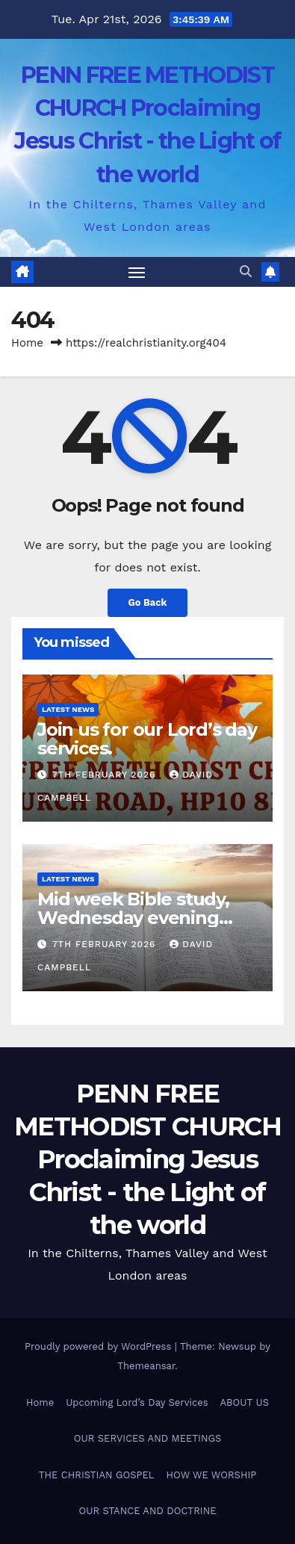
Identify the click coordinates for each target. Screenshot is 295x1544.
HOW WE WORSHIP (211, 1475)
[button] (246, 271)
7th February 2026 (105, 774)
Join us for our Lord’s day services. (147, 739)
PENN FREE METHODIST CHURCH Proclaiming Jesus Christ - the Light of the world (147, 1159)
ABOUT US (244, 1402)
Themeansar (146, 1365)
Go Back (147, 602)
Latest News (68, 709)
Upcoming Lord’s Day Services (137, 1402)
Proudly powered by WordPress (100, 1346)
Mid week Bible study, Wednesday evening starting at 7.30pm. (133, 917)
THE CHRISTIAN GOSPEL (97, 1475)
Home (27, 343)
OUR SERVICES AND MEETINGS (147, 1438)
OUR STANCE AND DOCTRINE (147, 1510)
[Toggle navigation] (136, 271)
